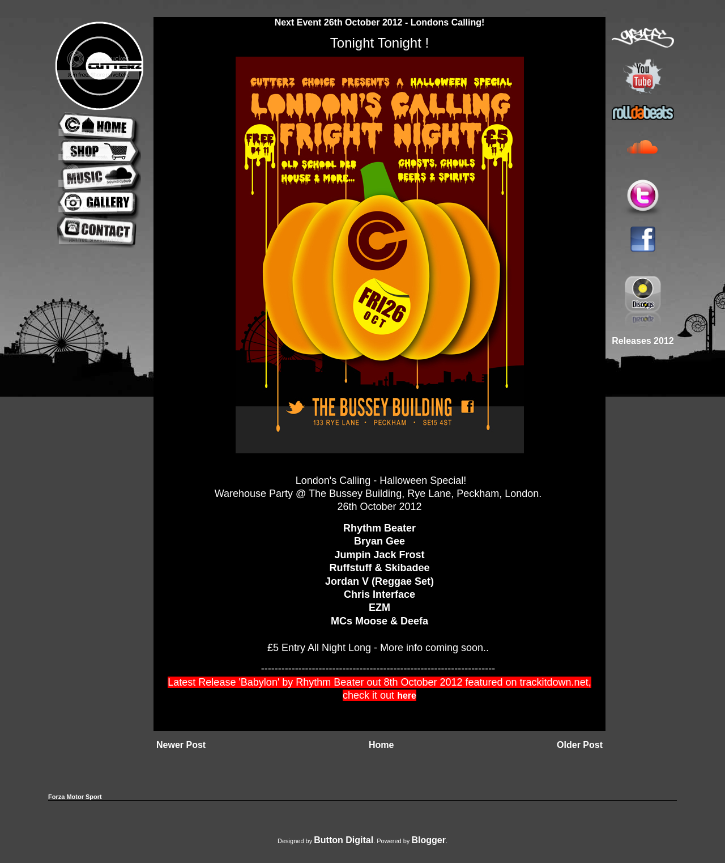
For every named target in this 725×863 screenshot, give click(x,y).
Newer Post (181, 745)
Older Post (580, 745)
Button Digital (343, 840)
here (406, 695)
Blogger (428, 840)
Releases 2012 (642, 341)
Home (381, 745)
